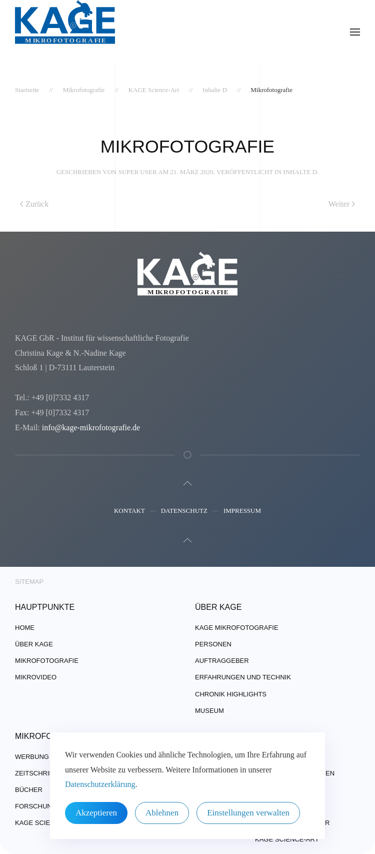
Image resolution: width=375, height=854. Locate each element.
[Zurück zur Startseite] (65, 32)
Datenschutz (184, 511)
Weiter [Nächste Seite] (341, 204)
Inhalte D (300, 172)
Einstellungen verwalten (248, 812)
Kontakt (129, 511)
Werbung (32, 756)
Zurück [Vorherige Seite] (34, 204)
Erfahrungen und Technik (243, 677)
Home (24, 627)
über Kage (34, 644)
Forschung (36, 806)
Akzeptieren (96, 812)
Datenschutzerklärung (100, 784)
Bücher (28, 789)
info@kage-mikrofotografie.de (90, 427)
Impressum (242, 511)
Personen (213, 644)
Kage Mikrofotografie (236, 627)
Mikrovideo (35, 677)
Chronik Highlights (230, 694)
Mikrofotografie (46, 660)
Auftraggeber (222, 660)
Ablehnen (162, 812)
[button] (355, 32)
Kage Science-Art (47, 822)
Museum (209, 710)
